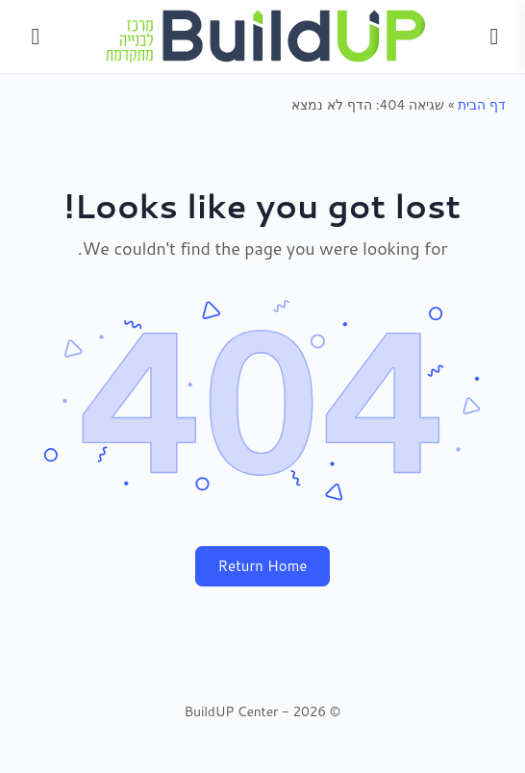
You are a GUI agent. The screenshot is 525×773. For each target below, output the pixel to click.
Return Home (263, 566)
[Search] (35, 36)
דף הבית (482, 104)
